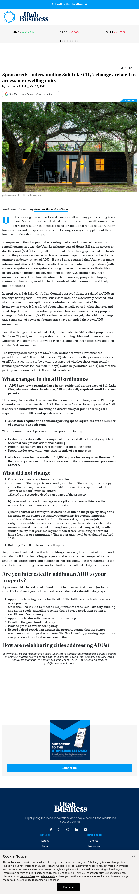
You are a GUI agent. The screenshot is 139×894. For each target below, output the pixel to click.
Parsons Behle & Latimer (51, 209)
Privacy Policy (49, 876)
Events (94, 840)
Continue (68, 887)
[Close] (133, 856)
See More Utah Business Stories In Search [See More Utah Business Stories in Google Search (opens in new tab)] (30, 94)
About (45, 846)
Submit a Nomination (69, 4)
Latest (45, 840)
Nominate (94, 846)
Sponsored (129, 101)
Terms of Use (27, 876)
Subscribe (69, 768)
